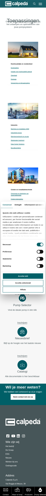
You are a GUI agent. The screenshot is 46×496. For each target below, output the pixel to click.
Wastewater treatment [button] (17, 140)
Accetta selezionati (23, 283)
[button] (40, 3)
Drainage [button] (14, 79)
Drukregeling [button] (15, 68)
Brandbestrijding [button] (16, 148)
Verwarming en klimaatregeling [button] (20, 83)
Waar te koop (17, 495)
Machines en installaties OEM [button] (20, 129)
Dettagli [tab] (18, 205)
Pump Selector (40, 495)
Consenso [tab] (7, 205)
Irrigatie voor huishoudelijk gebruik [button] (21, 71)
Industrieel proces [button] (16, 133)
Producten (29, 495)
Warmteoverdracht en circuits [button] (20, 136)
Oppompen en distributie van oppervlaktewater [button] (20, 194)
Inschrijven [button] (22, 323)
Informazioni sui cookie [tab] (34, 205)
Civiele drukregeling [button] (17, 199)
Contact (6, 495)
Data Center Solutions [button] (17, 144)
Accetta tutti (23, 276)
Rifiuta (23, 290)
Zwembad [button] (14, 75)
